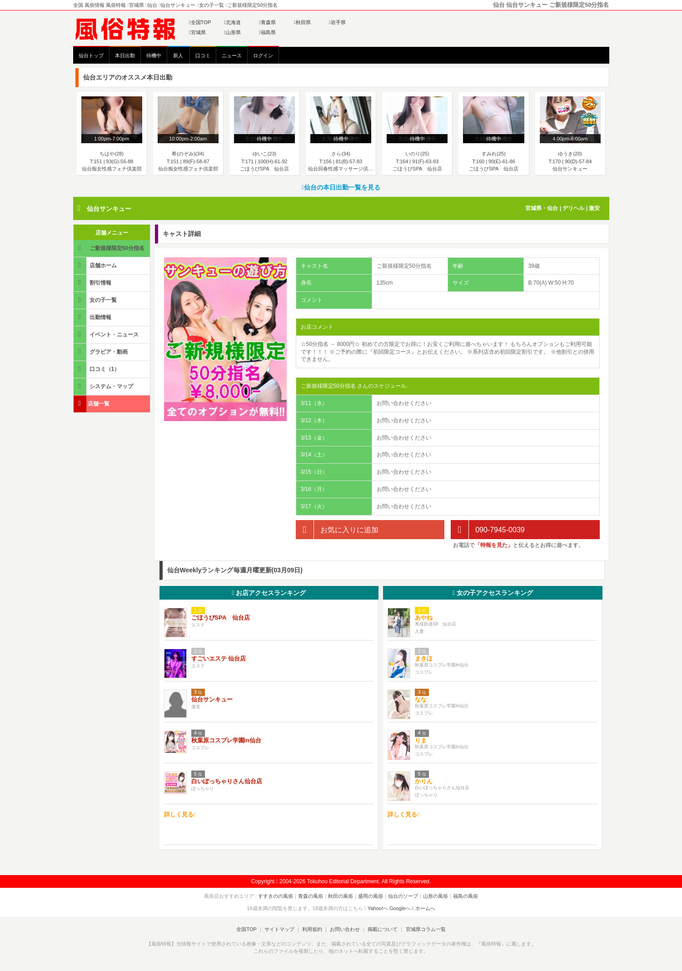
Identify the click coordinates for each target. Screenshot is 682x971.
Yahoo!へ (378, 908)
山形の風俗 (435, 896)
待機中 (153, 55)
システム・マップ (104, 386)
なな (421, 699)
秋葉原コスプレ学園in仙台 (226, 740)
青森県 (267, 22)
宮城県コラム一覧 (425, 929)
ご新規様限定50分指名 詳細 (109, 251)
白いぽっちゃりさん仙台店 (226, 781)
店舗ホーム (96, 265)
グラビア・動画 (101, 351)
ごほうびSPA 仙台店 (220, 617)
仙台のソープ (403, 896)
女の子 (493, 592)
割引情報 (93, 282)
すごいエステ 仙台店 (218, 658)
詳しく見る (180, 814)
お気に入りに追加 (337, 530)
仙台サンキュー (109, 208)
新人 (178, 55)
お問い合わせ (345, 929)
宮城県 (197, 32)
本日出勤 (125, 55)
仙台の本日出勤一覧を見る (341, 187)
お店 (269, 592)
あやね (424, 617)
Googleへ (399, 908)
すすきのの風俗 (275, 896)
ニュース (232, 55)
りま (421, 740)
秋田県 (302, 22)
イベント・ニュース (107, 334)
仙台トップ (91, 55)
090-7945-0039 (488, 530)
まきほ (424, 658)
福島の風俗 (465, 896)
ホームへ (423, 908)
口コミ (202, 55)
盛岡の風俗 (370, 896)
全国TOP (200, 22)
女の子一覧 (96, 299)
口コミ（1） (97, 368)
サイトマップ (279, 929)
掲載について (383, 929)
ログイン (263, 55)
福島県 (267, 32)
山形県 (232, 32)
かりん (424, 781)
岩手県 (337, 22)
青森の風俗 (310, 896)
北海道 (232, 22)
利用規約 (312, 929)
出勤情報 (93, 317)
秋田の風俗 (340, 896)
